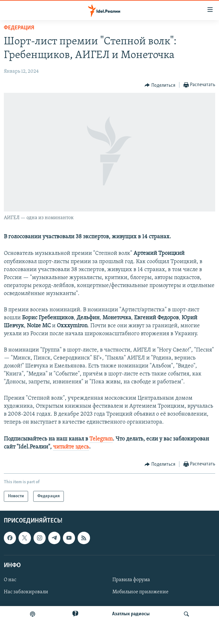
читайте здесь (71, 447)
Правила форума (131, 579)
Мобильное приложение (140, 592)
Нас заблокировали (26, 592)
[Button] (160, 85)
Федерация (19, 28)
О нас (10, 579)
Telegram (101, 439)
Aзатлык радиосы (131, 614)
